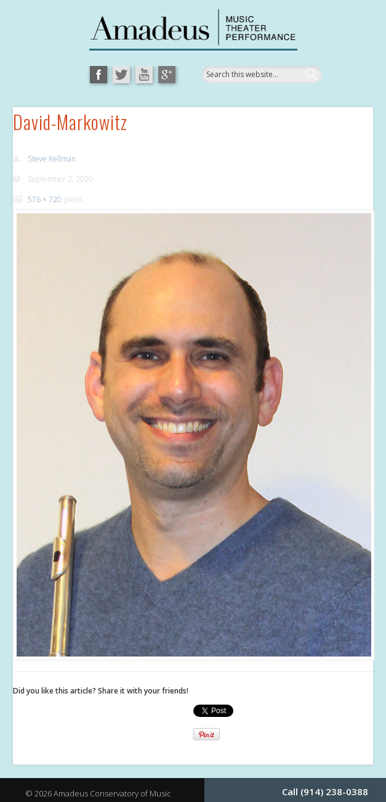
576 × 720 (45, 199)
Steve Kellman (52, 158)
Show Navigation (319, 138)
